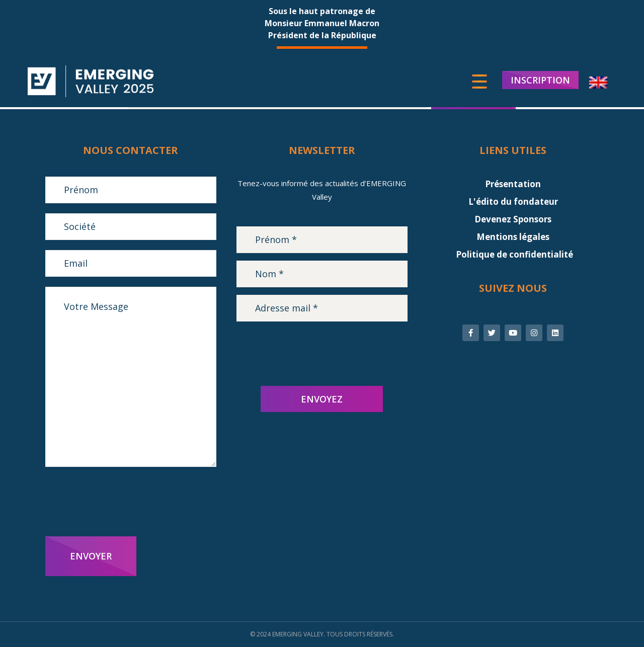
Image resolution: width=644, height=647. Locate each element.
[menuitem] (598, 83)
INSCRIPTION (540, 80)
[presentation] (121, 501)
